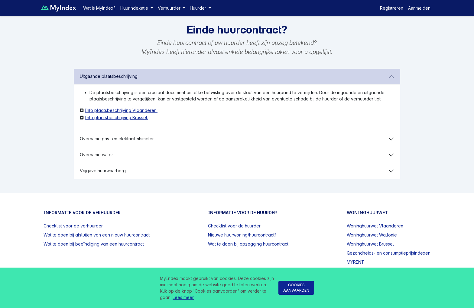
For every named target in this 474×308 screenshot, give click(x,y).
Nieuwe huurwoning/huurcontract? (242, 234)
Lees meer (183, 297)
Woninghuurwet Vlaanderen (375, 225)
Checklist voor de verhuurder (73, 225)
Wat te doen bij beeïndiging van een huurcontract (94, 243)
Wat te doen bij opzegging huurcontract (248, 243)
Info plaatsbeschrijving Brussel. (116, 117)
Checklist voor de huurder (234, 225)
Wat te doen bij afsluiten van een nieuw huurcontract (97, 234)
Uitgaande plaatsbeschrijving (109, 76)
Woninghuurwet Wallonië (372, 234)
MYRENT (355, 262)
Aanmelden (419, 8)
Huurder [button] (198, 8)
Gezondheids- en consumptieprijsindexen (388, 253)
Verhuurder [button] (170, 8)
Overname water (96, 154)
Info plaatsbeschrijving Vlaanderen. (121, 110)
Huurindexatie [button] (134, 8)
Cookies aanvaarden (296, 288)
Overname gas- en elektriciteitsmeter (117, 138)
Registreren (391, 8)
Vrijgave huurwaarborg (103, 170)
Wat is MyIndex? (99, 8)
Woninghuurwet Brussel (370, 243)
